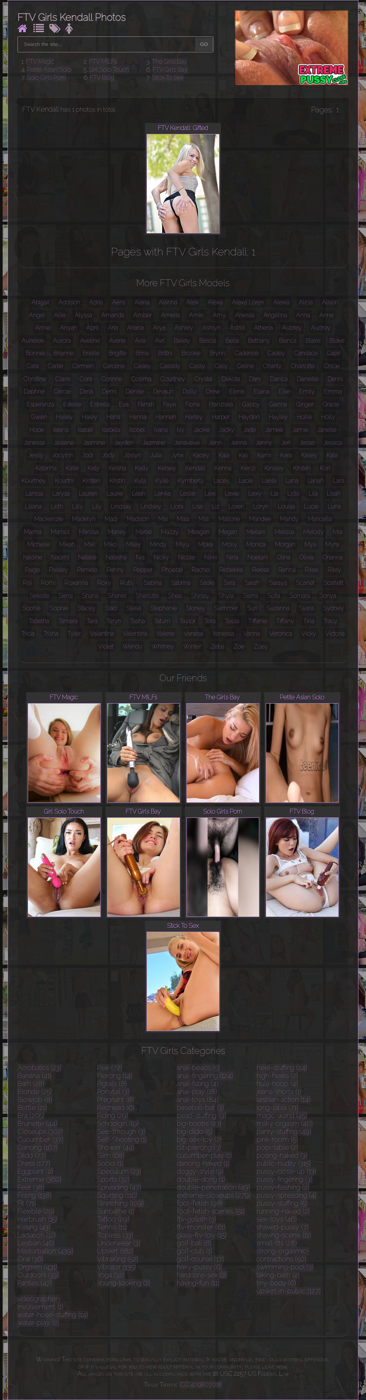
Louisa (286, 506)
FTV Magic (40, 61)
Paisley (58, 569)
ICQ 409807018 (201, 1384)
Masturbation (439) (45, 1251)
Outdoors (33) (38, 1275)
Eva (124, 404)
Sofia (273, 595)
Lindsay (121, 506)
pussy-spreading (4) (287, 1195)
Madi (111, 519)
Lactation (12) (36, 1235)
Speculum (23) (119, 1171)
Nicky (161, 557)
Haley (90, 416)
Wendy (132, 646)
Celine (245, 366)
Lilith (57, 506)
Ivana (161, 429)
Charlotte (303, 366)
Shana (90, 595)
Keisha (117, 468)
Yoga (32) (111, 1275)
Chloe (332, 366)
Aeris (118, 302)
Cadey (276, 353)
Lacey (221, 480)
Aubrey (292, 327)
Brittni (165, 353)
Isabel (85, 429)
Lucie (311, 506)
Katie (72, 468)
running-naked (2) (283, 1211)
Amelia (170, 315)
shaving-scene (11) (284, 1235)
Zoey (261, 646)
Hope (37, 429)
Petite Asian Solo (49, 69)
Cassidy (170, 366)
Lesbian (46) (36, 1243)
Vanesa (193, 633)
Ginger (305, 404)
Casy (221, 366)
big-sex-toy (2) (199, 1139)
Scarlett (333, 582)
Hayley (278, 416)
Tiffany (285, 621)
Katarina (46, 468)
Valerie (165, 633)
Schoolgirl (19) (118, 1124)
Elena (237, 391)
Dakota (231, 379)
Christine (35, 379)
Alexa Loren (248, 302)
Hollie (304, 416)
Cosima (141, 379)
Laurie (115, 493)
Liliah (334, 493)
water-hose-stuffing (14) (52, 1315)
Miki (89, 544)
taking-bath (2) (278, 1275)
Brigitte (117, 353)
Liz (215, 506)
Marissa (89, 531)
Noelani (258, 557)
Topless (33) (115, 1235)
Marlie (144, 531)
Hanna (138, 416)
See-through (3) (121, 1131)
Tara (92, 621)
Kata (332, 455)
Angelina (275, 315)
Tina (308, 621)
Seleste (39, 595)
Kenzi (248, 468)
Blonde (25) (34, 1092)
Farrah (146, 404)
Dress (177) (33, 1163)
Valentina (135, 633)
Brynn (218, 353)
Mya (310, 544)
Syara (306, 608)
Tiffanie (257, 621)
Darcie (62, 391)
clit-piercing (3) (199, 1147)
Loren (236, 506)
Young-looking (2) (123, 1283)
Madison (138, 519)
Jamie (300, 429)
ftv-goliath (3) (196, 1219)
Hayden (249, 416)
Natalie (87, 557)
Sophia (31, 608)
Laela (269, 480)
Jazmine (154, 442)
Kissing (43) (33, 1227)
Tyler (74, 633)
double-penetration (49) (213, 1187)
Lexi (210, 493)
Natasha (116, 557)
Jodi (87, 455)
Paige (32, 569)
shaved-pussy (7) (283, 1227)
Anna (303, 315)
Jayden (124, 442)
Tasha (137, 621)
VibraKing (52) (117, 1259)
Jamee (274, 429)
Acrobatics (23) (39, 1068)
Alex (192, 302)
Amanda (112, 315)
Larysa (61, 493)
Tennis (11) (112, 1227)
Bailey (182, 340)
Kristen (92, 480)
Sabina (153, 582)
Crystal (203, 379)
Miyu (182, 544)
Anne (326, 315)
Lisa (197, 506)
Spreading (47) (119, 1187)
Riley (334, 569)
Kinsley (274, 468)
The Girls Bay (169, 61)
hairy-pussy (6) (199, 1267)
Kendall (195, 468)
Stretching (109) (120, 1203)
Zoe (239, 646)
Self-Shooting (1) (122, 1139)
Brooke (190, 353)
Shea (175, 595)
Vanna (251, 633)
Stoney (195, 608)
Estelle (72, 404)
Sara (229, 582)
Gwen (39, 416)
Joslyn (132, 455)
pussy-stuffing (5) (282, 1203)
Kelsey (167, 468)
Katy (93, 468)
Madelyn (84, 519)
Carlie (55, 366)
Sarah (252, 582)
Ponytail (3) (113, 1092)
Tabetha (39, 621)
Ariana (135, 327)
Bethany (259, 340)
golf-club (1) (194, 1251)
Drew (213, 391)
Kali (243, 455)
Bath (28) (30, 1084)
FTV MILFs (103, 61)
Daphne (34, 391)
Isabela (111, 429)
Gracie (331, 404)
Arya (159, 327)
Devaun (163, 391)
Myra (332, 544)
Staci (111, 608)
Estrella (100, 404)
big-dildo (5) (195, 1131)
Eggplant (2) (35, 1171)
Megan (228, 531)
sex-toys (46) (277, 1219)
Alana (142, 302)
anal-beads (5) (198, 1068)
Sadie (207, 582)
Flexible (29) (36, 1211)
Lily (97, 506)
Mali (204, 519)
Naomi (60, 557)
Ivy (181, 429)
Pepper (143, 569)
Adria (96, 302)
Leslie (188, 493)
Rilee (312, 569)
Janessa (34, 442)
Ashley (184, 327)
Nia (140, 557)
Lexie (232, 493)
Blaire (313, 340)
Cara (33, 366)
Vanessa (223, 633)
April (93, 327)
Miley (133, 544)
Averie (117, 340)
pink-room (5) (277, 1139)
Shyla (226, 595)
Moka (205, 544)
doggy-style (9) (200, 1171)
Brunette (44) (37, 1124)
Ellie (284, 391)
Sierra (250, 595)
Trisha (51, 633)
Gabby (251, 404)
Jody (108, 455)
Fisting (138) (34, 1195)
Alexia (281, 302)
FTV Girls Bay (170, 69)
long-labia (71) (277, 1108)
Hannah (166, 416)
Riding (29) (112, 1116)
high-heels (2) (277, 1076)
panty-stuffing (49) (284, 1131)
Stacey (86, 608)
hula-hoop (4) (277, 1084)
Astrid (237, 327)
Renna (287, 569)
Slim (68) (111, 1155)
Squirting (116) (117, 1195)
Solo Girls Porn (46, 77)
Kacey (201, 455)
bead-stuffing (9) (201, 1116)
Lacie (246, 480)
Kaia (224, 455)
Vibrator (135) (116, 1267)
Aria (113, 327)
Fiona (192, 404)
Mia (337, 531)
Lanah (316, 480)
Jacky (226, 429)
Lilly (77, 506)
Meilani (255, 531)
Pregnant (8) (115, 1100)
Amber (142, 315)
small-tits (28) (277, 1243)
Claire (63, 379)
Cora (86, 379)
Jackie (202, 429)
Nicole (186, 557)
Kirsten (302, 468)
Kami (264, 455)
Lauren (88, 493)
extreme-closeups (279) (214, 1195)
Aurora (62, 340)
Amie (196, 315)
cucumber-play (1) (204, 1155)
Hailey (64, 416)
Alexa (215, 302)
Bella (232, 340)
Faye (169, 404)
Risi (27, 582)
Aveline (90, 340)
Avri (160, 340)
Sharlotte (147, 595)
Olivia (307, 557)
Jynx (177, 455)
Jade (249, 429)
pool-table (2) (277, 1147)
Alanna (168, 302)
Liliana (33, 506)
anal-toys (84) (198, 1100)
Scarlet (305, 582)
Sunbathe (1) (115, 1211)
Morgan (285, 544)
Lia (274, 493)
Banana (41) (34, 1076)
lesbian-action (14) (284, 1100)
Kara (286, 455)
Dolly (190, 391)
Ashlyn (211, 327)
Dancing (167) (37, 1147)
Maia (183, 519)
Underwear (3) (118, 1243)
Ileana (61, 429)
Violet (106, 646)
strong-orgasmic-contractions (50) (283, 1255)
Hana (113, 416)
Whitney (162, 646)
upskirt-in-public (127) (289, 1291)
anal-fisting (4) (197, 1084)
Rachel (201, 569)
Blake (337, 340)
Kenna (223, 468)
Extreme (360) (39, 1179)
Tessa (232, 621)
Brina (142, 353)
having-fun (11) (198, 1283)
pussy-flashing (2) (283, 1187)
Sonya (327, 595)
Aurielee (33, 340)
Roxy (104, 582)
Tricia (28, 633)
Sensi (65, 595)
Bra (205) (30, 1116)
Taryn (114, 621)
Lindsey (150, 506)
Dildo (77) (31, 1155)
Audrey (321, 327)
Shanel (117, 595)
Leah (138, 493)
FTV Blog (102, 77)
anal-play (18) (197, 1092)
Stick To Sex (168, 77)
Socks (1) (110, 1163)
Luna (334, 506)
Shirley (200, 595)
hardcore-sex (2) (202, 1275)
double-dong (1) (201, 1179)
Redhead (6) (115, 1108)
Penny (115, 569)
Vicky (308, 633)
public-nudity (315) (284, 1163)
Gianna (278, 404)
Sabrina (181, 582)
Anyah (68, 327)
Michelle (38, 544)
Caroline (114, 366)
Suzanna (278, 608)
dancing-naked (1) (203, 1163)
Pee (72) (109, 1068)
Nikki (210, 557)
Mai (163, 519)
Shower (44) (115, 1147)
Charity (272, 366)
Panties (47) (34, 1283)
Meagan (199, 531)
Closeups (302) (40, 1131)
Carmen (83, 366)
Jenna (239, 442)
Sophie (59, 608)
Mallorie (229, 519)
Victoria (335, 633)
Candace (306, 353)
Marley (117, 531)
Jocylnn (62, 455)
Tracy (330, 621)
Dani (255, 379)
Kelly (142, 468)
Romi (48, 582)
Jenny (264, 442)
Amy (219, 315)
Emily (307, 391)
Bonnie (35, 353)
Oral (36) (30, 1259)
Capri (334, 353)
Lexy (255, 493)
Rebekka (231, 569)
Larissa (34, 493)
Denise (135, 391)
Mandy (289, 519)
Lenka (163, 493)
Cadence (247, 353)
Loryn (261, 506)
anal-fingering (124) (205, 1076)
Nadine (32, 557)
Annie (43, 327)
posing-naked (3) (282, 1155)
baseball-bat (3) (200, 1108)
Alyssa (83, 315)
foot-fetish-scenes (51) (211, 1211)
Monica (256, 544)
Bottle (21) (32, 1108)
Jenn (215, 442)
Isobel (137, 429)
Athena (263, 327)
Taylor (188, 621)
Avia (140, 340)
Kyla (140, 480)
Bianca (288, 340)
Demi (109, 391)
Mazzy (170, 531)
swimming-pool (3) (285, 1267)
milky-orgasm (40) (285, 1124)
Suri (252, 608)
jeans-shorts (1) (279, 1092)
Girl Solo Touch (109, 69)
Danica (279, 379)
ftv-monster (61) (201, 1227)
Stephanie (163, 608)
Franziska (221, 404)
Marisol (60, 531)
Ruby (127, 582)
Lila (313, 493)
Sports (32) (113, 1179)
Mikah (67, 544)
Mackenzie (48, 519)
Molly (229, 544)
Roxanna (76, 582)
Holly (328, 416)
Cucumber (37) (40, 1139)
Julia (156, 455)
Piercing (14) (115, 1076)
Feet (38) (30, 1187)
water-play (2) (38, 1323)
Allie (60, 315)
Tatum (162, 621)
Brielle (91, 353)
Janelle (326, 429)
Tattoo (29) (113, 1219)
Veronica (280, 633)
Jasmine (94, 442)
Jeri (285, 442)
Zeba (217, 646)
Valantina (102, 633)
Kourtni (64, 480)
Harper (221, 416)
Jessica (332, 442)
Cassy (197, 366)
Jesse (307, 442)
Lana (292, 480)
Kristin (117, 480)
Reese (260, 569)
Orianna (333, 557)
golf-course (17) (200, 1259)
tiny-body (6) (276, 1283)
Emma (333, 391)
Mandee (260, 519)
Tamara (68, 621)
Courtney (173, 379)
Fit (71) (26, 1203)
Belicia (207, 340)
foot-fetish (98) (200, 1203)
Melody (313, 531)
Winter (192, 646)
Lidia (293, 493)
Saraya (278, 582)
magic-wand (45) (282, 1116)
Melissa (284, 531)
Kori (325, 468)
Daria (86, 391)
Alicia (306, 302)
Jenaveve (187, 442)
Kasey (309, 455)
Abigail (40, 302)
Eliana (262, 391)
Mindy (158, 544)
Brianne (64, 353)
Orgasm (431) (37, 1267)
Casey (142, 366)
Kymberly (191, 480)
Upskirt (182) (115, 1251)
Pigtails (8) (112, 1084)
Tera (210, 621)
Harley (194, 416)
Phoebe (172, 569)
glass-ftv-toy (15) (202, 1235)
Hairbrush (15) (37, 1219)
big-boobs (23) (199, 1124)
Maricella (320, 519)
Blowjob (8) (34, 1100)
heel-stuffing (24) (282, 1068)
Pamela (87, 569)
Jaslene (64, 442)
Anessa (244, 315)
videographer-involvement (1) (40, 1303)
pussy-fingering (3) (284, 1179)
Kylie (162, 480)
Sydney (333, 608)
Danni (335, 379)
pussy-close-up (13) (286, 1171)
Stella (133, 608)
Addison (69, 302)
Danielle (308, 379)
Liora (176, 506)
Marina (33, 531)
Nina (232, 557)
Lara (338, 480)
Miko (110, 544)
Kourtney (34, 480)
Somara (299, 595)
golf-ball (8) (194, 1243)
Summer (226, 608)
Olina (283, 557)
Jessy (35, 455)
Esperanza (40, 404)
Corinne (111, 379)
